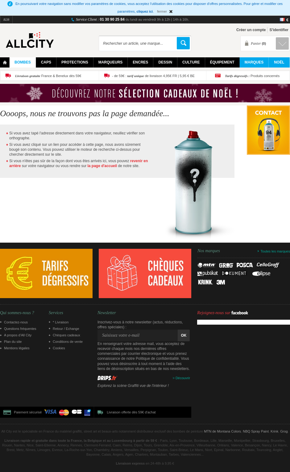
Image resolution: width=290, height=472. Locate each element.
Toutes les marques (275, 251)
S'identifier (278, 30)
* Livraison (60, 322)
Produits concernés (252, 76)
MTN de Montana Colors (222, 431)
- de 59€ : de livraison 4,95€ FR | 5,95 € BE (153, 76)
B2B (6, 19)
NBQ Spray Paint (256, 431)
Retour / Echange (66, 328)
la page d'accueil (102, 166)
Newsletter (106, 313)
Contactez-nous (16, 322)
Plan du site (13, 341)
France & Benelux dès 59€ (48, 76)
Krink (274, 431)
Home (5, 62)
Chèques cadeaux (66, 335)
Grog (284, 431)
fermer (162, 11)
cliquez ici (145, 11)
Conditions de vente (68, 341)
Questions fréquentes (20, 328)
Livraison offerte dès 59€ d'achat (131, 412)
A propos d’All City (17, 335)
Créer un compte (251, 30)
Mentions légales (17, 348)
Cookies (59, 348)
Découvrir (183, 378)
